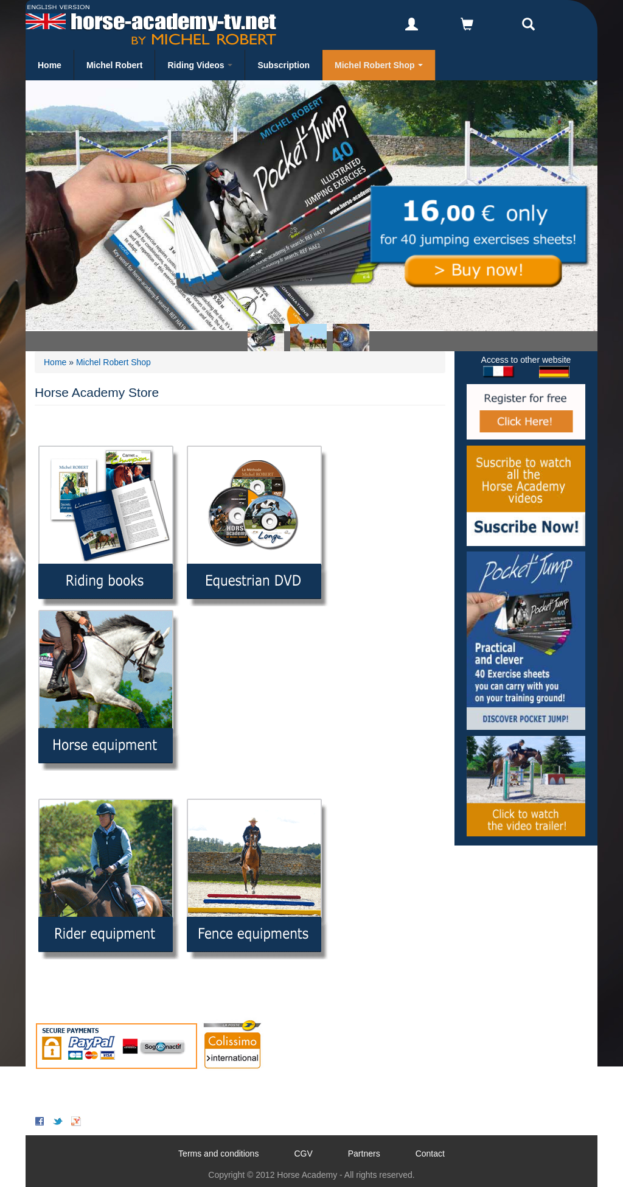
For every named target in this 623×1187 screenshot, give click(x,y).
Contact (430, 1153)
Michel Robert (114, 65)
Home (49, 65)
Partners (364, 1153)
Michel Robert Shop (379, 65)
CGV (303, 1153)
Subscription (283, 65)
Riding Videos (199, 65)
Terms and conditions (218, 1153)
